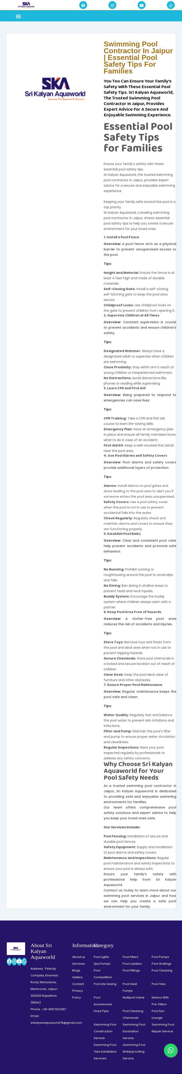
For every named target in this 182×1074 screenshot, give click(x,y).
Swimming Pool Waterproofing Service (134, 969)
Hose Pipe (101, 928)
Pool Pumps (160, 874)
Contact (78, 901)
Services (78, 881)
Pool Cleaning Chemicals (133, 931)
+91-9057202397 (54, 927)
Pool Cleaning (162, 888)
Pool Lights (101, 874)
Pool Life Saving (105, 901)
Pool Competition (103, 891)
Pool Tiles (158, 901)
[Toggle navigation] (18, 17)
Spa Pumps (102, 881)
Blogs (76, 888)
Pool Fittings (131, 888)
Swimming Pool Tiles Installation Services (105, 969)
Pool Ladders (132, 881)
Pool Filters (130, 874)
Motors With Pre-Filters (160, 918)
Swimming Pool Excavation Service (134, 949)
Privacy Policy (77, 911)
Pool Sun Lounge (158, 931)
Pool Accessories (103, 918)
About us (78, 874)
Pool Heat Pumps (130, 904)
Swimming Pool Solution (90, 1055)
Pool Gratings (161, 881)
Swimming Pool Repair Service (163, 945)
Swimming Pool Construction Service (105, 949)
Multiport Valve (133, 915)
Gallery (77, 895)
